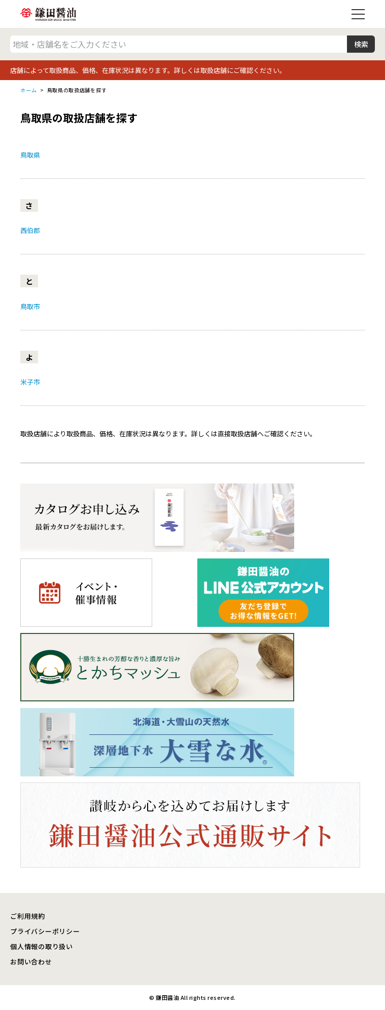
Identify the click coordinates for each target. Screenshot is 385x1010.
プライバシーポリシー (45, 931)
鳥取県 (30, 155)
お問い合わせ (31, 961)
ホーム (28, 90)
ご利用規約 (27, 916)
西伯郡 (30, 230)
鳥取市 (30, 306)
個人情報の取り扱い (41, 946)
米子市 (30, 382)
